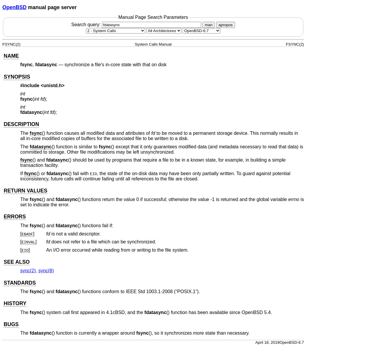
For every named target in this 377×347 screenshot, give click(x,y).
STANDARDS (20, 283)
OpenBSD (14, 7)
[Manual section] (115, 31)
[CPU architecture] (163, 31)
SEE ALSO (16, 262)
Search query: (137, 24)
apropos (226, 25)
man (208, 25)
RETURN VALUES (25, 191)
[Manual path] (201, 31)
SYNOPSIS (17, 77)
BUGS (11, 324)
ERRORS (15, 217)
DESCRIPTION (21, 124)
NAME (11, 56)
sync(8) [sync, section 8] (46, 270)
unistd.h (53, 85)
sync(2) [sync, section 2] (28, 270)
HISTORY (15, 303)
